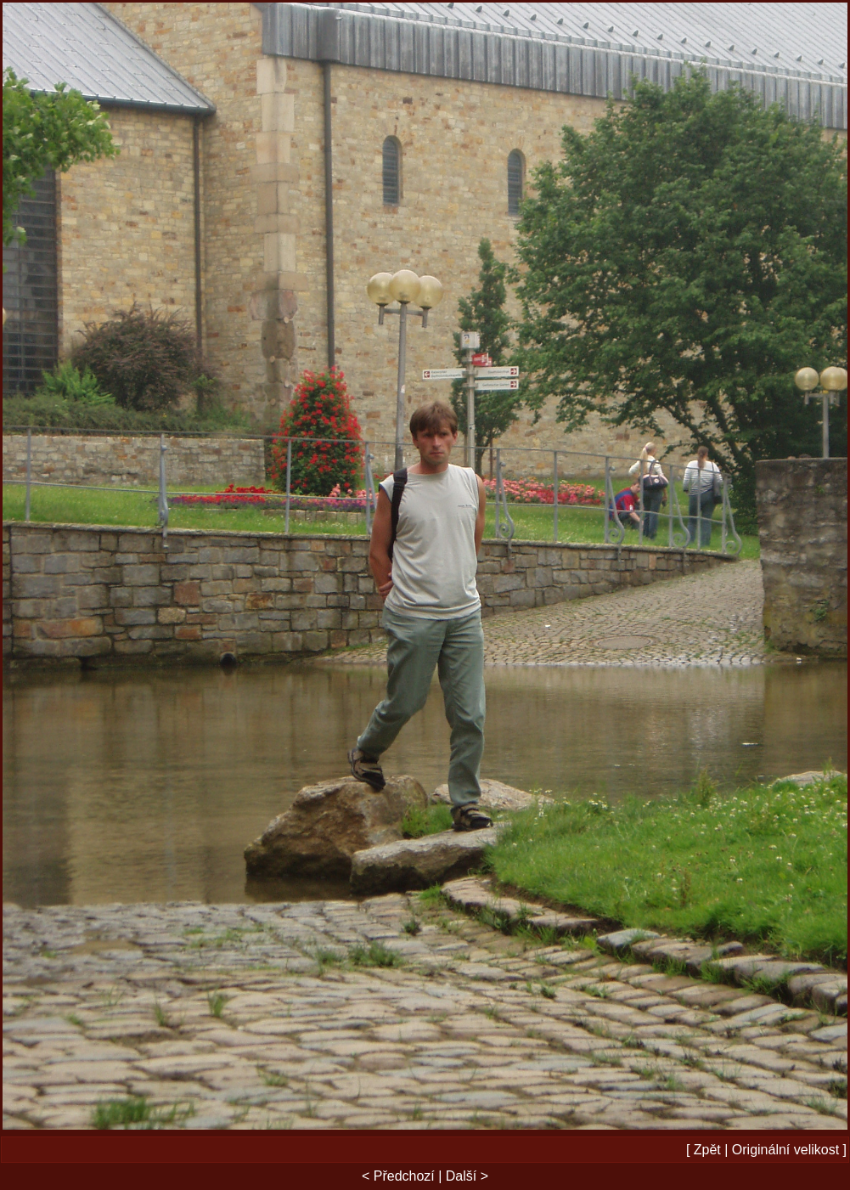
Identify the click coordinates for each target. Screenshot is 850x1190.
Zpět (707, 1149)
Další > (467, 1176)
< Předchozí (398, 1176)
